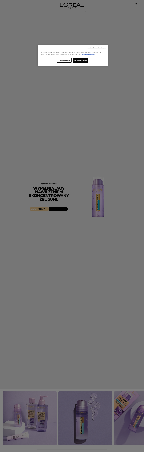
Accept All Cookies (80, 60)
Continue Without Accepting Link (97, 48)
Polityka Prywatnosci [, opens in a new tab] (88, 54)
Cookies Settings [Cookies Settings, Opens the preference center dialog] (64, 60)
